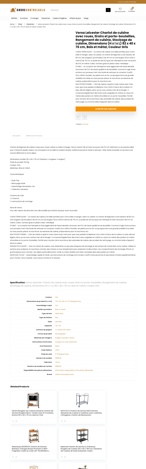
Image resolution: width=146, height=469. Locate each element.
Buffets (14, 18)
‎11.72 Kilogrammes (62, 356)
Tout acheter (101, 447)
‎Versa (57, 364)
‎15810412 (58, 360)
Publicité (100, 456)
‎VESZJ (57, 352)
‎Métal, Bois (59, 315)
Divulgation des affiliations (122, 453)
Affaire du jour (75, 18)
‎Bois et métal (60, 311)
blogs (86, 18)
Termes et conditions (125, 449)
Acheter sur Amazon (88, 110)
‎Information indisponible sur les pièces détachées (74, 372)
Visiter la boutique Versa (64, 376)
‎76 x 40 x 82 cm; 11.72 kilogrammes (68, 303)
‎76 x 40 (58, 327)
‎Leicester (58, 323)
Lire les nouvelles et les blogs (127, 2)
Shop (20, 24)
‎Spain (57, 348)
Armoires (24, 18)
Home (12, 24)
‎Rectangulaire (60, 336)
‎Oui (56, 307)
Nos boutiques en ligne (105, 453)
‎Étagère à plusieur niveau (64, 340)
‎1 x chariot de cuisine (63, 331)
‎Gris (56, 299)
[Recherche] (108, 10)
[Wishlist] (120, 9)
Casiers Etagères (60, 18)
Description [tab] (16, 137)
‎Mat (56, 319)
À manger (34, 18)
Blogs (98, 450)
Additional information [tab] (34, 137)
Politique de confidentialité (122, 445)
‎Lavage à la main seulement (66, 344)
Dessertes (46, 18)
